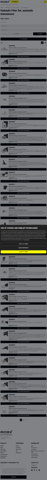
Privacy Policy (26, 239)
